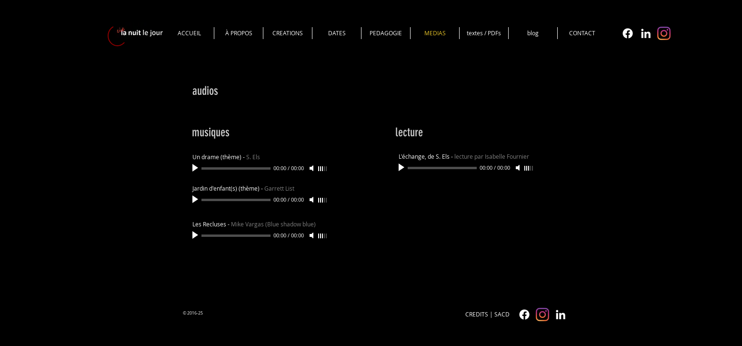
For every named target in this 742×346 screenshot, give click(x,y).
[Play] (196, 168)
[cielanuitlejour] (664, 33)
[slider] (323, 168)
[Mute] (312, 168)
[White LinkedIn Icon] (645, 33)
